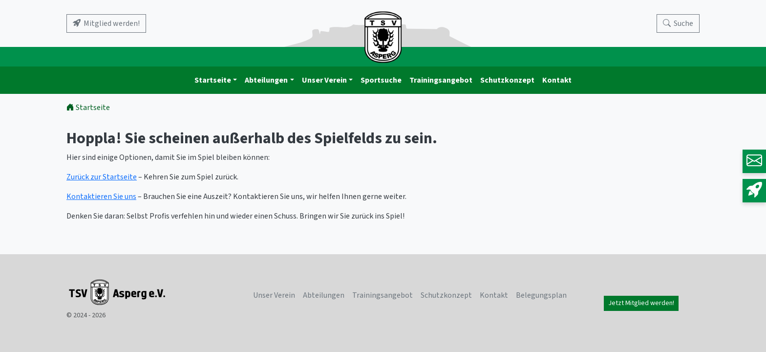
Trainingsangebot (440, 80)
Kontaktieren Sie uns (101, 196)
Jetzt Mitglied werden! (641, 303)
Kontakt (557, 80)
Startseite (212, 80)
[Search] (678, 23)
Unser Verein (324, 80)
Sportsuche (381, 80)
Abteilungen (266, 80)
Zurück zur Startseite (101, 177)
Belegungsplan (541, 295)
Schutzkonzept (507, 80)
